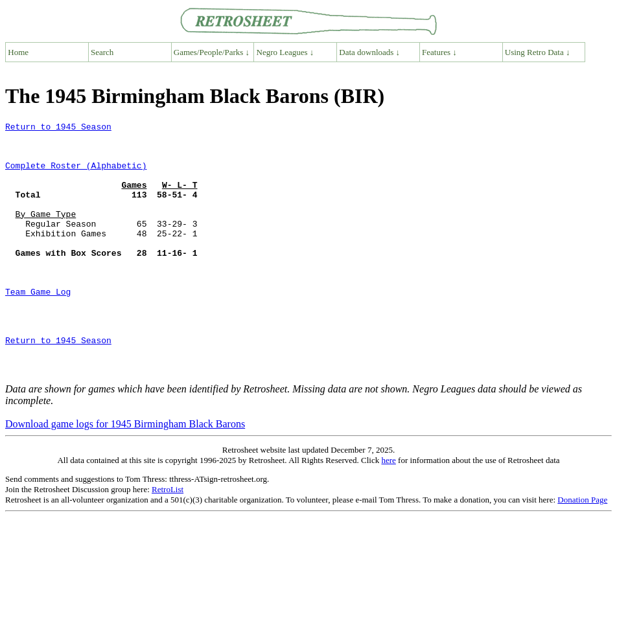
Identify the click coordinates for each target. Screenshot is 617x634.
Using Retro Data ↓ (537, 52)
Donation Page (582, 550)
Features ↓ (439, 52)
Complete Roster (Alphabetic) (75, 175)
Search (102, 52)
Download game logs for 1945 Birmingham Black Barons (125, 474)
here (388, 510)
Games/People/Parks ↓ (212, 52)
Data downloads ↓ (369, 52)
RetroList (167, 540)
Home (18, 52)
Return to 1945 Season (58, 128)
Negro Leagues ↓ (285, 52)
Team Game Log (38, 326)
